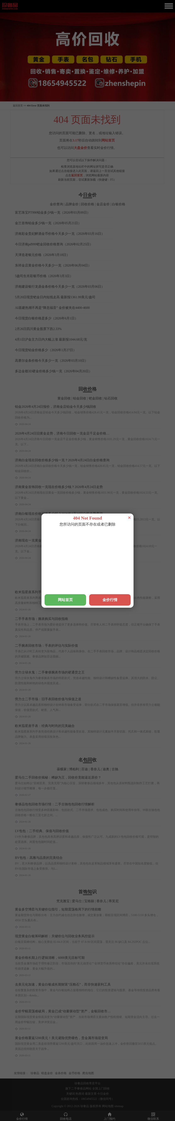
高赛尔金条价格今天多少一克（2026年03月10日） (51, 360)
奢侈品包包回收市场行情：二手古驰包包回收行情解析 (55, 804)
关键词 (70, 1093)
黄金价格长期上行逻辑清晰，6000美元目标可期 (50, 957)
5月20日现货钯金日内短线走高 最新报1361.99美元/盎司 (55, 297)
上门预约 (109, 1116)
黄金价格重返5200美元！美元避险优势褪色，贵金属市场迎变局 (61, 1038)
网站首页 (108, 140)
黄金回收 (64, 398)
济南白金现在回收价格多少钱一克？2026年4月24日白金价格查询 (62, 460)
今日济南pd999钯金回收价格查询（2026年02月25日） (54, 244)
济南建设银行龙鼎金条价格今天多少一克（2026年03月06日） (60, 286)
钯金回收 (95, 398)
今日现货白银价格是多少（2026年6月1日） (46, 318)
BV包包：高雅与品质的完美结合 (39, 857)
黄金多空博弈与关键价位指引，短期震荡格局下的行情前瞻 (58, 909)
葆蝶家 (62, 769)
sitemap (119, 1106)
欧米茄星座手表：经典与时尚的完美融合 (45, 726)
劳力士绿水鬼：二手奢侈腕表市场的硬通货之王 (50, 672)
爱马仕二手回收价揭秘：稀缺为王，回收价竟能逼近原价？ (58, 777)
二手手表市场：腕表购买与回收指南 (41, 619)
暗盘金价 (47, 1073)
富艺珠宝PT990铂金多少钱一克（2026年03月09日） (52, 212)
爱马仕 (93, 583)
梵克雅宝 (107, 583)
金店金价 (103, 204)
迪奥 (106, 769)
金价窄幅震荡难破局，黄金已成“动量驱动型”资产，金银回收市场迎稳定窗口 (71, 1011)
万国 (55, 583)
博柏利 (74, 769)
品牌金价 (72, 204)
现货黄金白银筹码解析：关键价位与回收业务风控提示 (55, 936)
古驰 (115, 769)
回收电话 (66, 1116)
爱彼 (119, 583)
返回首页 (18, 105)
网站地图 (108, 1106)
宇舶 (82, 583)
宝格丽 (89, 901)
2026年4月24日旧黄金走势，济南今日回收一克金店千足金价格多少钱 (65, 433)
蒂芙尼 (114, 901)
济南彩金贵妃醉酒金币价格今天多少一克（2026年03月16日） (60, 233)
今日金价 (103, 1093)
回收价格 (87, 204)
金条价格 (61, 1073)
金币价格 (74, 1073)
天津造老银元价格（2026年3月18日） (42, 255)
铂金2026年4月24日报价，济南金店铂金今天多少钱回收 (55, 406)
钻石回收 (111, 398)
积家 (64, 583)
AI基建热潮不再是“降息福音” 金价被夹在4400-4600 (52, 307)
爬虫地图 (88, 1073)
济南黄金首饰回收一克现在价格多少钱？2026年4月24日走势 (59, 487)
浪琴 (73, 583)
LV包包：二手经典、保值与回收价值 (42, 831)
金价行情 (22, 1116)
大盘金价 (80, 148)
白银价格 (118, 204)
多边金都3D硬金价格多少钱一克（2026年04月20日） (53, 371)
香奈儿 (95, 769)
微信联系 (153, 1116)
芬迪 (84, 769)
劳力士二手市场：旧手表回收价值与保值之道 (48, 699)
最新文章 (91, 1093)
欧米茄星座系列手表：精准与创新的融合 (45, 592)
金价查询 (56, 204)
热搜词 (79, 1093)
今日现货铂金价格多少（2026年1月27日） (45, 350)
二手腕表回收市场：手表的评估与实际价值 (46, 645)
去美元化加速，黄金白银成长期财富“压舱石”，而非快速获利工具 (63, 984)
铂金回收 (79, 398)
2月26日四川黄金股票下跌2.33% (38, 329)
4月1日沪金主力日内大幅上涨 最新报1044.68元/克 (51, 339)
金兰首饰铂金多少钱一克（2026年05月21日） (48, 223)
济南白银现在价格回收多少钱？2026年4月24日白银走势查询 (59, 513)
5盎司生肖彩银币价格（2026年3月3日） (44, 276)
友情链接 (20, 1073)
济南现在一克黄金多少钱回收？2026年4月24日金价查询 (55, 540)
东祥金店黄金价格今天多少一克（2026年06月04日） (53, 265)
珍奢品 (34, 1073)
